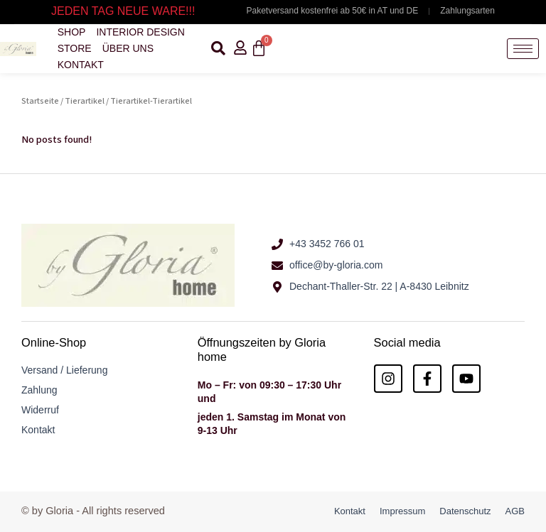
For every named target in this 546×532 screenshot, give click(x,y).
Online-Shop (53, 342)
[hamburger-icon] (523, 48)
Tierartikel (85, 101)
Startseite (40, 101)
